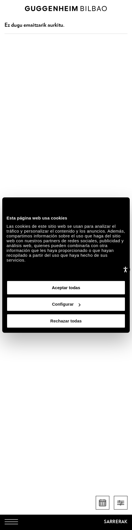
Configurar (66, 304)
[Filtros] (120, 503)
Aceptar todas (66, 287)
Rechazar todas (66, 320)
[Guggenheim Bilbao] (66, 522)
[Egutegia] (102, 503)
